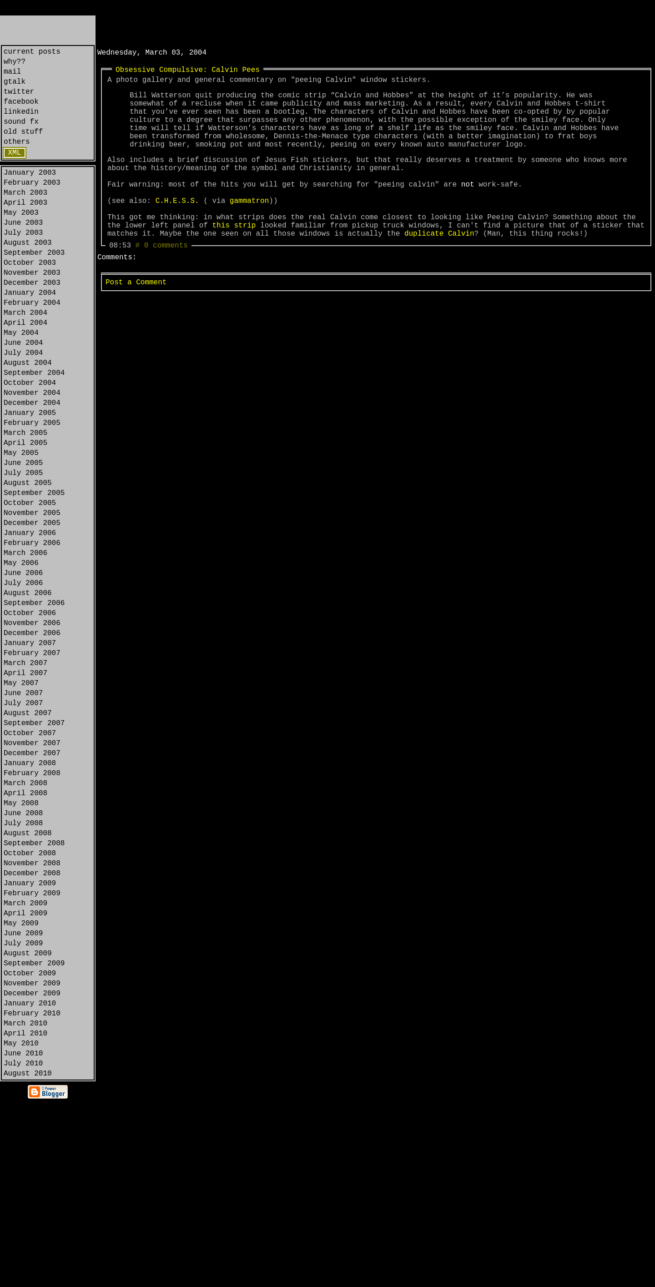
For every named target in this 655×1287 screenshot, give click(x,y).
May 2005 (21, 525)
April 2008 (25, 927)
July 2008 (23, 963)
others (17, 159)
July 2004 (23, 407)
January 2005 (30, 478)
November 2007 (32, 868)
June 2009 (23, 1093)
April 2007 (25, 785)
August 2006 (28, 691)
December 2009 (32, 1164)
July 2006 (23, 679)
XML (14, 172)
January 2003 (30, 194)
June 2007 (23, 809)
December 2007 (32, 880)
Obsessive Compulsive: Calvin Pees (188, 73)
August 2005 (28, 560)
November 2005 (32, 596)
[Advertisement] (203, 29)
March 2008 (25, 915)
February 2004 (32, 348)
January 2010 (30, 1176)
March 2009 (25, 1057)
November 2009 (32, 1152)
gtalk (14, 88)
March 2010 (25, 1199)
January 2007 (30, 750)
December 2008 (32, 1022)
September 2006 (34, 702)
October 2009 (30, 1140)
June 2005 (23, 537)
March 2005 (25, 501)
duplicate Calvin (439, 269)
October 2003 (30, 300)
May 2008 (21, 939)
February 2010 (32, 1187)
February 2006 (32, 631)
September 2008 (34, 986)
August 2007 (28, 833)
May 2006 (21, 655)
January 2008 (30, 892)
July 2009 (23, 1105)
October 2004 (30, 442)
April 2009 (25, 1069)
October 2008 (30, 998)
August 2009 (28, 1116)
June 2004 (23, 395)
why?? (14, 65)
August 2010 (28, 1258)
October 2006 (30, 714)
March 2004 (25, 359)
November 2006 (32, 726)
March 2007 (25, 773)
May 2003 (21, 241)
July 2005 (23, 549)
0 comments (166, 283)
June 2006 (23, 667)
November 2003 (32, 312)
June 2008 (23, 951)
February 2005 (32, 490)
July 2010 (23, 1247)
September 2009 (34, 1128)
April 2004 (25, 371)
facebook (21, 112)
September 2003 (34, 288)
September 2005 (34, 572)
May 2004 (21, 383)
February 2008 (32, 903)
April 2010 (25, 1211)
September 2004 (34, 430)
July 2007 (23, 821)
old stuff (23, 147)
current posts (32, 53)
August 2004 (28, 419)
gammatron (249, 229)
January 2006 (30, 620)
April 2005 (25, 513)
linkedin (21, 124)
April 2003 (25, 229)
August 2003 (28, 277)
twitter (19, 100)
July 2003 (23, 265)
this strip (234, 259)
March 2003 (25, 217)
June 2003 (23, 253)
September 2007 (34, 844)
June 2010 (23, 1235)
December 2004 (32, 466)
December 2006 (32, 738)
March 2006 (25, 643)
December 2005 (32, 608)
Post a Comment (136, 322)
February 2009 (32, 1045)
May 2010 (21, 1223)
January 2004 (30, 336)
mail (12, 76)
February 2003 (32, 206)
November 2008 (32, 1010)
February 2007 (32, 762)
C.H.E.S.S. (177, 229)
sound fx (21, 136)
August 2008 (28, 974)
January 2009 (30, 1034)
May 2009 (21, 1081)
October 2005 (30, 584)
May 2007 (21, 797)
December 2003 (32, 324)
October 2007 (30, 856)
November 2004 (32, 454)
